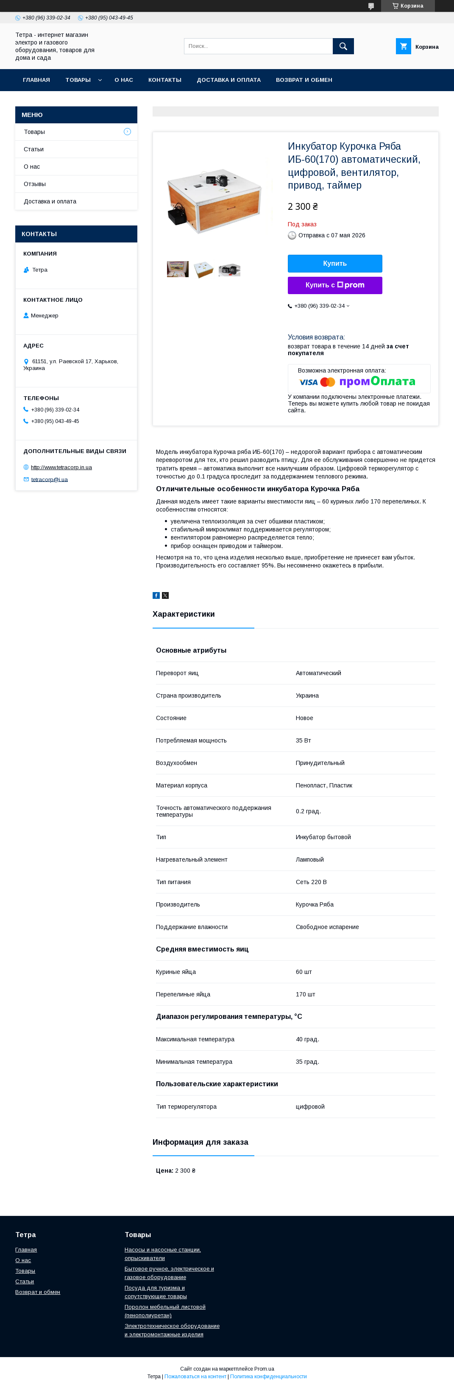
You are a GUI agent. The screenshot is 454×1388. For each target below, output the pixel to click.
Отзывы (35, 184)
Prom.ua (264, 1369)
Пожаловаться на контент (195, 1377)
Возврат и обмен (304, 80)
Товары (78, 80)
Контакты (164, 80)
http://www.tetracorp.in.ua (61, 467)
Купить (335, 263)
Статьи (34, 149)
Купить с (335, 285)
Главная (36, 80)
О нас (123, 80)
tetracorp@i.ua (49, 479)
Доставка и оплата (229, 80)
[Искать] (343, 46)
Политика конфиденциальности (268, 1377)
